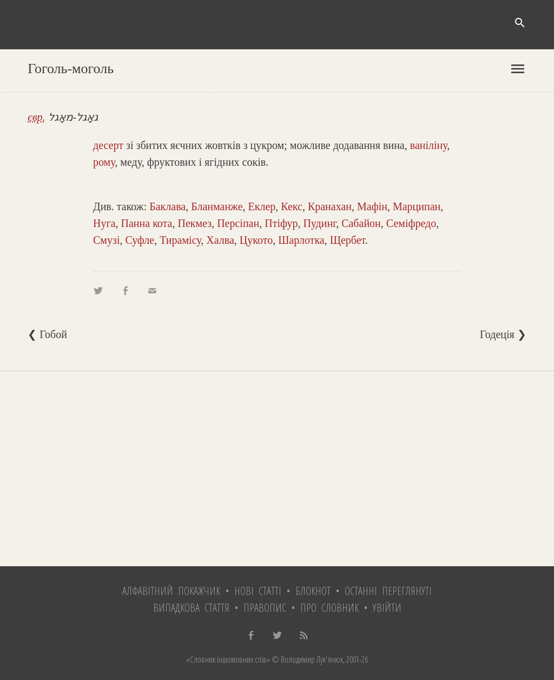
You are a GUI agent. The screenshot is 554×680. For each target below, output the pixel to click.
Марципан (416, 206)
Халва (220, 240)
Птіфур (281, 223)
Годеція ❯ (503, 334)
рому (104, 162)
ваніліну (428, 145)
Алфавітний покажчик (171, 591)
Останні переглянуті (388, 591)
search (519, 22)
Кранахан (330, 206)
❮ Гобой (47, 334)
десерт (108, 145)
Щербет (347, 240)
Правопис (264, 607)
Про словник (329, 607)
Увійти (387, 607)
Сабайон (361, 223)
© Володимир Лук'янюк (306, 659)
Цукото (256, 240)
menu (517, 68)
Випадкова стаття (191, 607)
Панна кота (147, 223)
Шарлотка (301, 240)
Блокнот (313, 591)
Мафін (372, 206)
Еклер (262, 206)
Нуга (104, 223)
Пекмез (194, 223)
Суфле (139, 240)
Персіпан (238, 223)
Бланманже (216, 206)
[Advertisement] (277, 469)
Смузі (106, 240)
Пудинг (319, 223)
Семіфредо (411, 223)
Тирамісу (180, 240)
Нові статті (257, 591)
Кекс (291, 206)
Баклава (167, 206)
